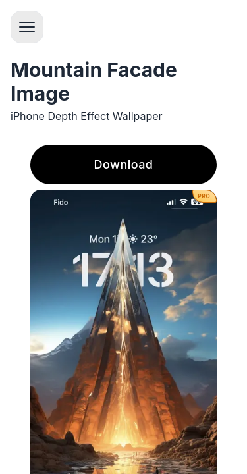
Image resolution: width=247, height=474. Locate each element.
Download (123, 164)
